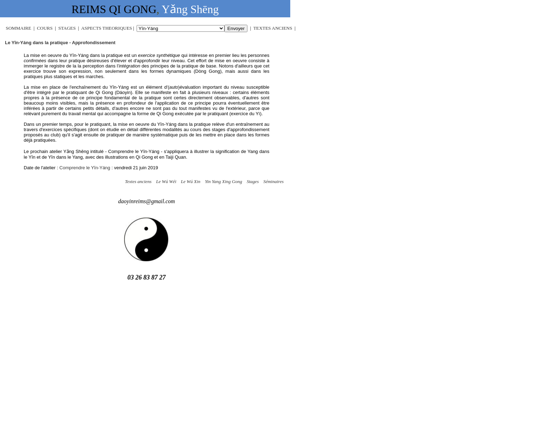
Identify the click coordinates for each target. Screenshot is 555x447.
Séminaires (273, 181)
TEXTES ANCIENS (272, 28)
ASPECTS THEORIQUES (106, 28)
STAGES (67, 28)
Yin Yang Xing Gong (223, 181)
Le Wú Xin (190, 181)
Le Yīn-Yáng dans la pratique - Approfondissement (60, 42)
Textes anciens (138, 181)
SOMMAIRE (18, 28)
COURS (44, 28)
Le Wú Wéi (166, 181)
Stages (253, 181)
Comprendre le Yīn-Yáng (84, 167)
